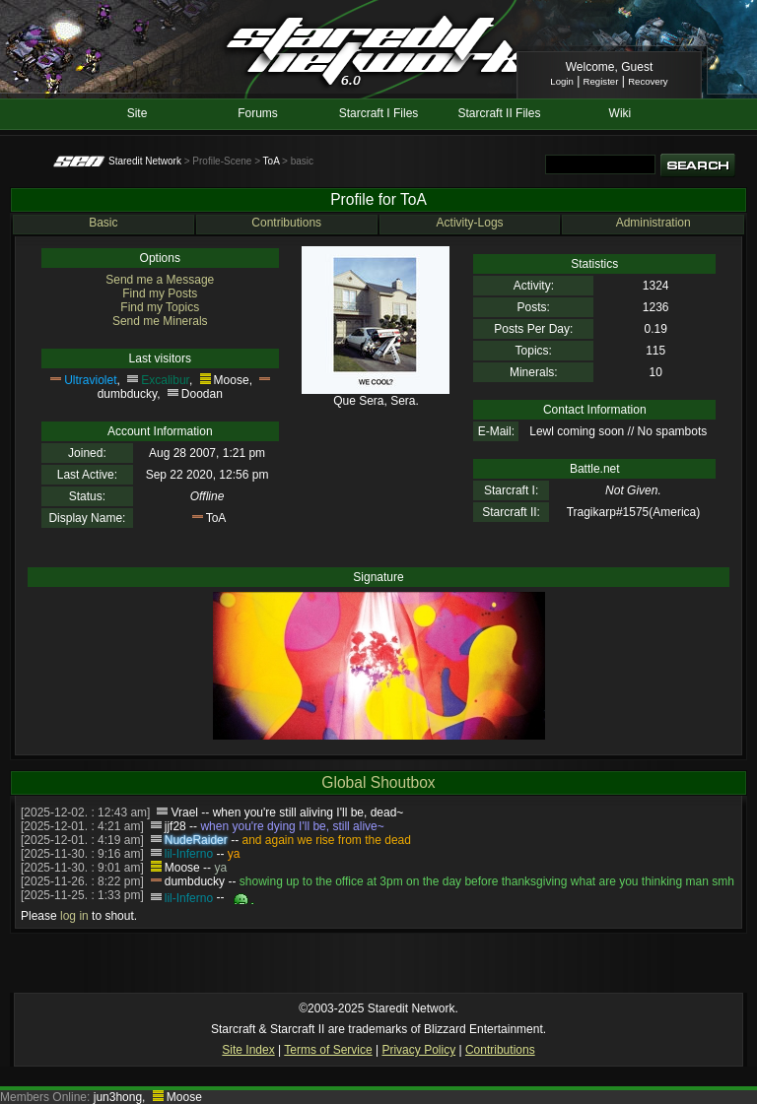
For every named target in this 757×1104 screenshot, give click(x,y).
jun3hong (118, 1097)
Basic (103, 222)
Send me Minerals (160, 321)
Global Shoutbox (378, 782)
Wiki (620, 113)
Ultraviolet (90, 380)
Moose (231, 380)
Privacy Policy (418, 1050)
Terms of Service (328, 1050)
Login (561, 81)
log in (74, 916)
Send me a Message (159, 280)
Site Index (248, 1050)
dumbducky (127, 394)
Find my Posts (159, 293)
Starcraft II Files (498, 113)
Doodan (202, 394)
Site (137, 113)
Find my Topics (159, 307)
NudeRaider (196, 840)
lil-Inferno (189, 854)
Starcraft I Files (379, 113)
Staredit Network (144, 161)
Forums (258, 113)
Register (601, 81)
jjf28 (175, 826)
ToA (271, 161)
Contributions (286, 222)
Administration (653, 222)
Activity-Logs (470, 222)
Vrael (184, 812)
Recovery (648, 81)
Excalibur (165, 380)
